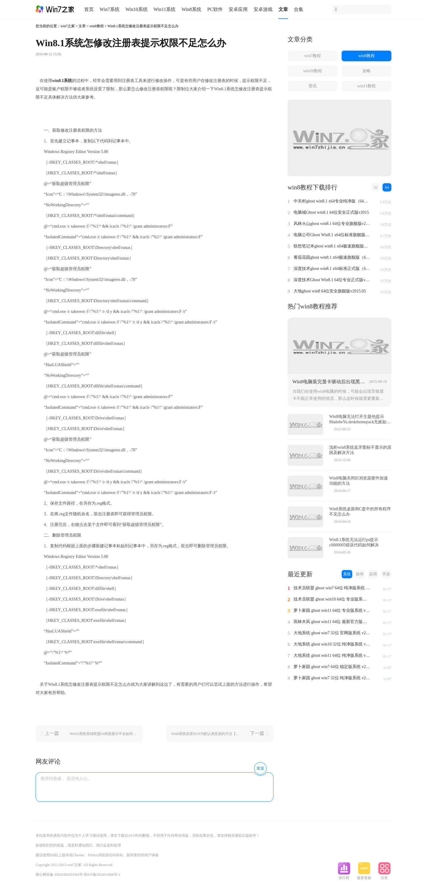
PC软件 (215, 9)
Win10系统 (136, 9)
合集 (298, 9)
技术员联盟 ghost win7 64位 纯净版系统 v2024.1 (332, 588)
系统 (347, 574)
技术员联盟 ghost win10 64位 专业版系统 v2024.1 (332, 599)
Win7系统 (110, 9)
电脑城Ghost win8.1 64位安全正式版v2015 (331, 212)
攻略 (366, 71)
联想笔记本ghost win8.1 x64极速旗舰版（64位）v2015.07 (332, 246)
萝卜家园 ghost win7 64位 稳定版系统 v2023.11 (332, 666)
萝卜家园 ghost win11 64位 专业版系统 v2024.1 (332, 610)
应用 (373, 574)
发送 (260, 768)
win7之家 (67, 26)
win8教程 (97, 26)
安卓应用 (238, 9)
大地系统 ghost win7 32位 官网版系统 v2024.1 (332, 633)
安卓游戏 (263, 9)
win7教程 (312, 56)
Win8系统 (191, 9)
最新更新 (364, 876)
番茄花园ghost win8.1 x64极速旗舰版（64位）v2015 (332, 257)
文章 (283, 9)
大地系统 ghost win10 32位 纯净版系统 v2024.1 (332, 644)
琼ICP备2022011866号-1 (102, 875)
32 (376, 187)
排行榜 (344, 876)
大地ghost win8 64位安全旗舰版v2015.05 (330, 291)
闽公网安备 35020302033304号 (59, 875)
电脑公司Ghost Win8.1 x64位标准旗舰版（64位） (332, 235)
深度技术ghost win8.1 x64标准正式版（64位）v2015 (332, 268)
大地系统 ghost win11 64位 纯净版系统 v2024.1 (332, 655)
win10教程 (312, 71)
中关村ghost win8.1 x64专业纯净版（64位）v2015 (332, 201)
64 (387, 187)
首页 (89, 9)
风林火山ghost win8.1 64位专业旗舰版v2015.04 (332, 223)
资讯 (312, 86)
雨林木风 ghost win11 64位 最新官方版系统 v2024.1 (332, 621)
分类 (384, 876)
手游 (386, 574)
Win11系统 (165, 9)
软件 (360, 574)
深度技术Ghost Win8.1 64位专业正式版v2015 (332, 280)
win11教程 (366, 86)
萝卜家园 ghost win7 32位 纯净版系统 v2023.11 (332, 678)
